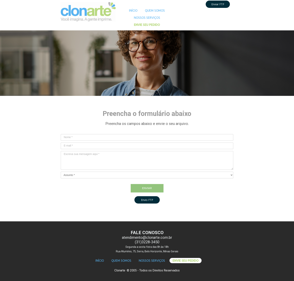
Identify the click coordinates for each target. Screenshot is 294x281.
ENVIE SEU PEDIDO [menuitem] (147, 24)
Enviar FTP (217, 4)
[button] (147, 200)
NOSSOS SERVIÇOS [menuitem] (147, 17)
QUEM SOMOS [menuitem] (155, 10)
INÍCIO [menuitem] (133, 10)
